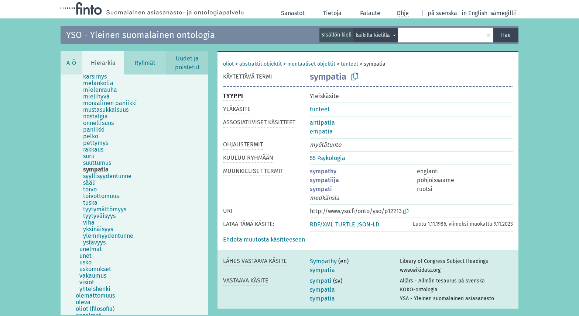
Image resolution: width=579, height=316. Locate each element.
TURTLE (345, 224)
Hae (506, 35)
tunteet (349, 64)
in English (474, 13)
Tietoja (332, 13)
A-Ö (71, 62)
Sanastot (293, 13)
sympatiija (324, 180)
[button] (264, 239)
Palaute (370, 13)
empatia (321, 131)
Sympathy (323, 261)
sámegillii (503, 13)
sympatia (322, 270)
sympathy (323, 171)
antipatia (322, 122)
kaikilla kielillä (373, 35)
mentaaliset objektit (311, 64)
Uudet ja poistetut (187, 63)
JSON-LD (368, 224)
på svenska (442, 13)
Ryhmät (145, 62)
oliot (228, 64)
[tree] (134, 194)
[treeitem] (98, 76)
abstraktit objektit (260, 64)
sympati (321, 188)
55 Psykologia (327, 158)
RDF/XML (321, 224)
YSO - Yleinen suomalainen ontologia (140, 35)
